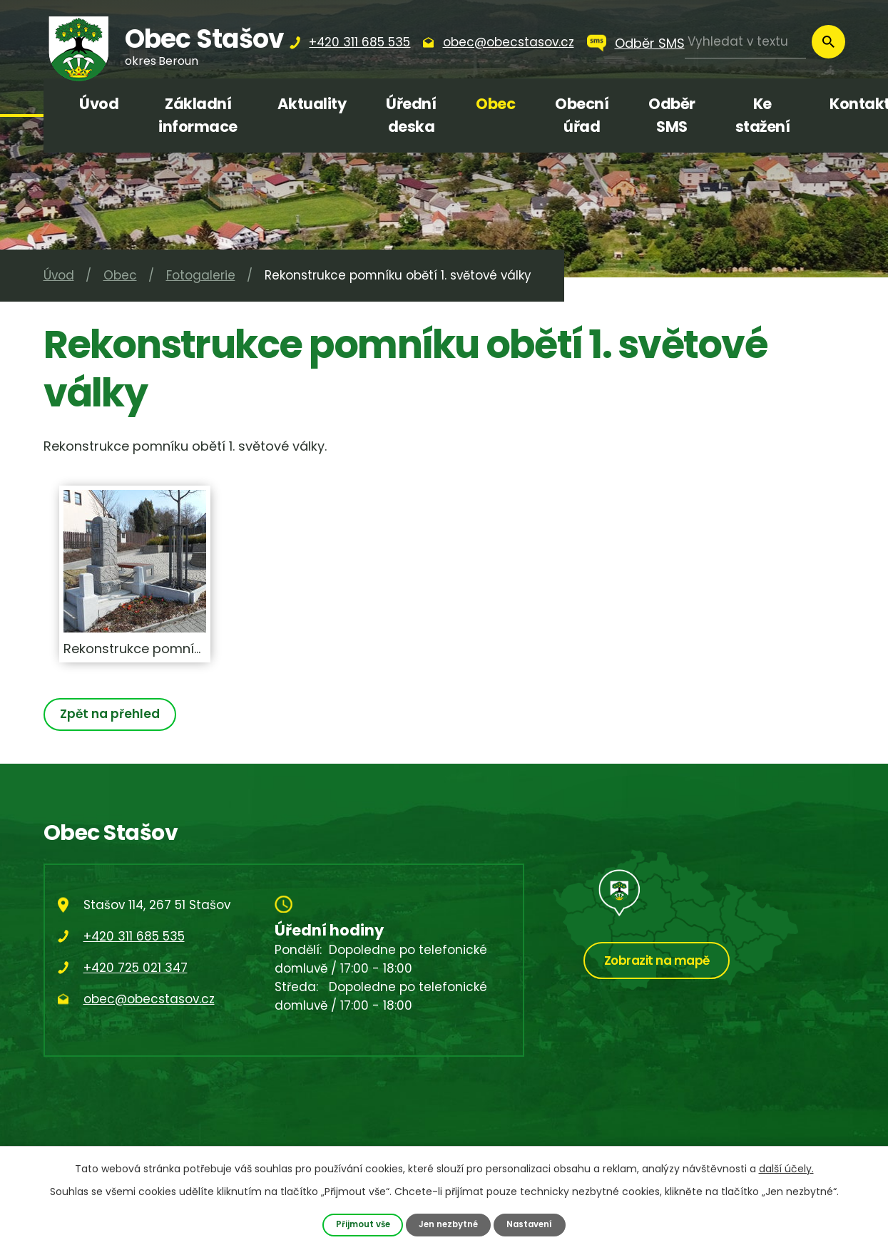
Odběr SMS (650, 43)
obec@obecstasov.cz (149, 999)
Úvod (98, 103)
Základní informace (198, 115)
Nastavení (535, 1224)
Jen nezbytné (448, 1224)
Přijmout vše (357, 1224)
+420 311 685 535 (134, 936)
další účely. (786, 1168)
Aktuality (312, 103)
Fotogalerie (200, 275)
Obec (495, 103)
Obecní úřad (581, 115)
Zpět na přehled (113, 713)
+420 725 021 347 (135, 967)
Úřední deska (411, 115)
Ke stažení (762, 115)
